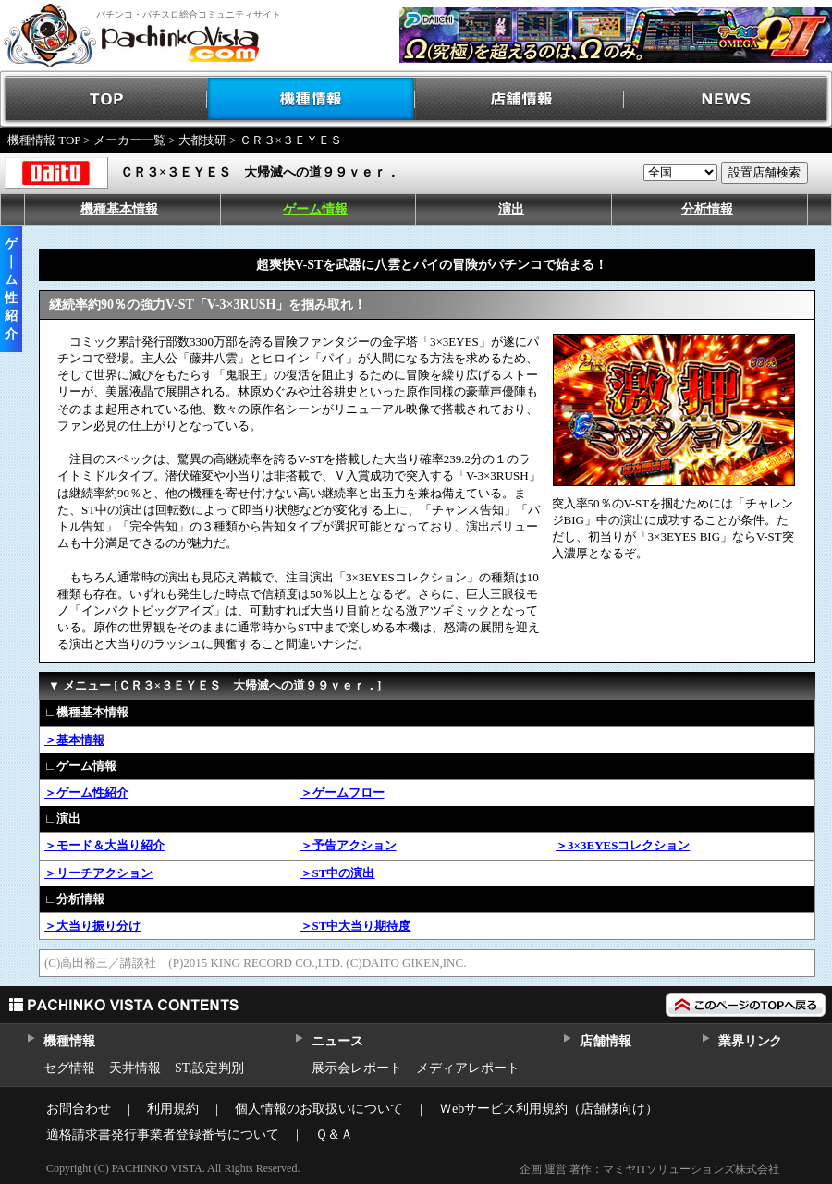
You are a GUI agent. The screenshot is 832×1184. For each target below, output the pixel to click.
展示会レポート (357, 1068)
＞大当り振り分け (92, 926)
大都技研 (202, 140)
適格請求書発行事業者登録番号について (162, 1134)
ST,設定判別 (209, 1068)
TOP (104, 99)
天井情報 (135, 1068)
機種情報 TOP (43, 140)
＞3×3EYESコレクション (623, 845)
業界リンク (750, 1041)
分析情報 (707, 209)
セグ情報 (69, 1068)
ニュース (337, 1041)
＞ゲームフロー (342, 793)
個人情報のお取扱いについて (319, 1109)
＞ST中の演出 (337, 873)
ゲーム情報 (315, 209)
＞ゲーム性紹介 (86, 793)
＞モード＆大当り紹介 (104, 845)
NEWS (728, 99)
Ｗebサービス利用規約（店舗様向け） (548, 1109)
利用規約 (173, 1109)
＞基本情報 (74, 740)
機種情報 (312, 99)
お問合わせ (78, 1109)
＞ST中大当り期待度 (355, 926)
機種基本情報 (119, 209)
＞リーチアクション (98, 873)
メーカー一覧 (129, 140)
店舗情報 (520, 99)
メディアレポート (468, 1068)
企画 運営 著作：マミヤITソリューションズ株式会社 (649, 1169)
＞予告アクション (348, 845)
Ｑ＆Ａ (334, 1134)
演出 (511, 209)
